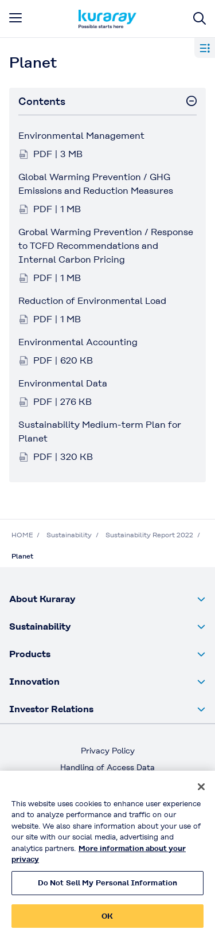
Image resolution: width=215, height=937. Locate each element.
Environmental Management (81, 135)
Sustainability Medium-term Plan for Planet (99, 431)
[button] (107, 599)
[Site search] (199, 19)
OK (107, 922)
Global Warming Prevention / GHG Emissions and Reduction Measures (95, 183)
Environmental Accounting (78, 342)
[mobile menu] (15, 17)
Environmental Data (62, 383)
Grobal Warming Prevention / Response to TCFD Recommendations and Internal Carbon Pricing (105, 246)
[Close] (201, 792)
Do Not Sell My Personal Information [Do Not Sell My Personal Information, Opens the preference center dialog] (108, 888)
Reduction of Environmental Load (92, 300)
